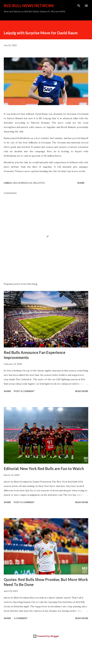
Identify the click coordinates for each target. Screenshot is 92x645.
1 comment (21, 618)
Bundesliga (25, 182)
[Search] (79, 6)
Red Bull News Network (29, 5)
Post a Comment (24, 391)
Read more (81, 391)
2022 (15, 182)
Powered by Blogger (46, 636)
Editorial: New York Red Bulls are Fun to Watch (44, 468)
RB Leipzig (39, 182)
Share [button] (80, 182)
